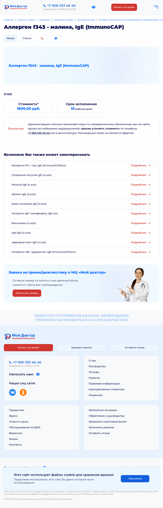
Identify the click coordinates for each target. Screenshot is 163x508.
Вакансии (15, 433)
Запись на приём (124, 7)
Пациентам (16, 410)
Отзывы (94, 372)
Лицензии (96, 395)
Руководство (97, 366)
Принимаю (135, 478)
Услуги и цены (18, 421)
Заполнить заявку (27, 293)
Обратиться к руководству (106, 415)
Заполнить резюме (101, 427)
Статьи (26, 38)
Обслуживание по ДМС (24, 427)
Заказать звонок (81, 347)
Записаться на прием (103, 410)
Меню (10, 38)
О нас (92, 360)
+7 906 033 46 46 (39, 133)
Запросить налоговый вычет (108, 421)
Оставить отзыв (134, 347)
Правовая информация (104, 383)
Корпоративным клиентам (106, 389)
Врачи (13, 415)
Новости (94, 377)
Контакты (15, 444)
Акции (13, 438)
